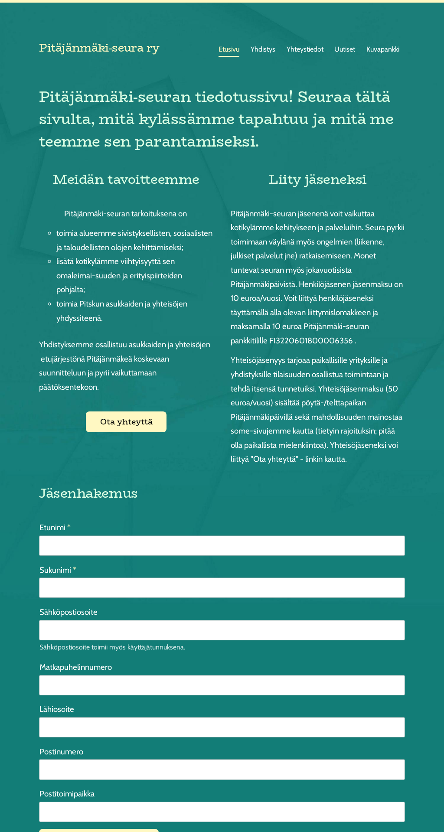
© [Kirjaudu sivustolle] (42, 807)
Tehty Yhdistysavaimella (378, 807)
